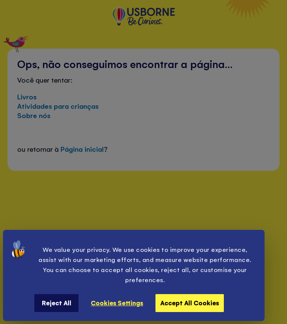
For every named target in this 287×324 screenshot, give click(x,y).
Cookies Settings (117, 303)
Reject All (56, 303)
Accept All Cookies (189, 303)
